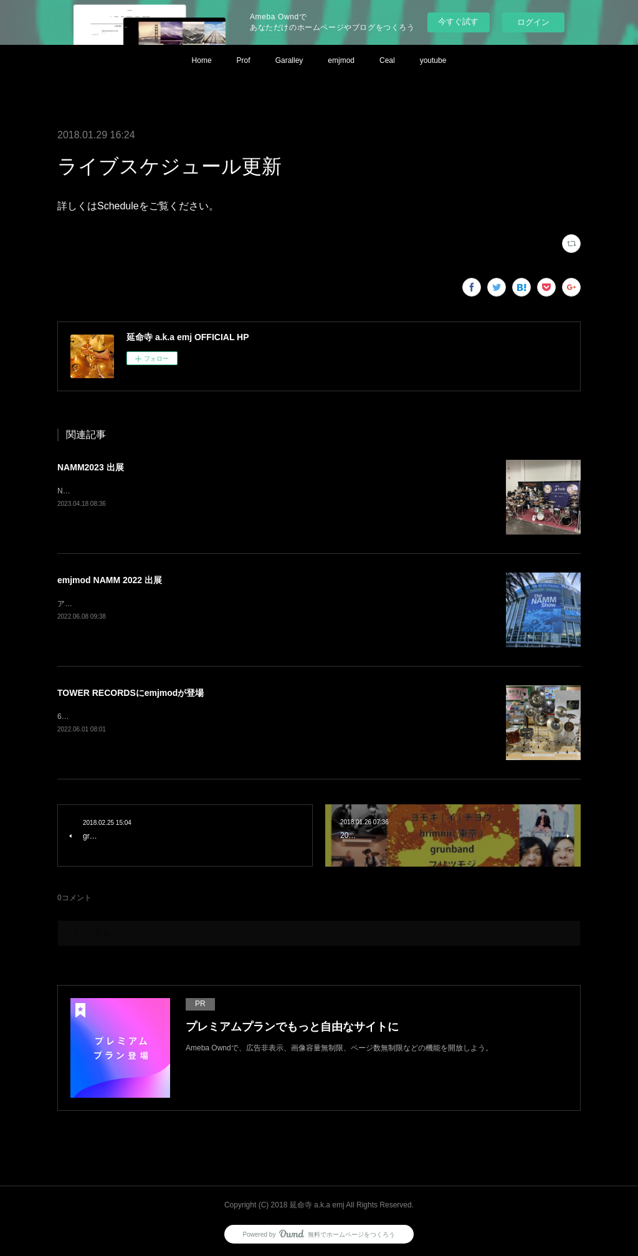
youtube (433, 60)
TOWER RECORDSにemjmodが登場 (130, 693)
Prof (243, 60)
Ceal (387, 60)
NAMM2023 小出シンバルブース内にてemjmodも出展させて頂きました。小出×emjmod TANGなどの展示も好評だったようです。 (275, 491)
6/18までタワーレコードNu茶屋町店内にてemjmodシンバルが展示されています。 (194, 716)
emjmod (341, 60)
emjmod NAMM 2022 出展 (109, 580)
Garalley (289, 60)
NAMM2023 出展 (90, 467)
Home (202, 60)
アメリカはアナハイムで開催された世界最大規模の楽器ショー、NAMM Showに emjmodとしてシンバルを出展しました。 (261, 603)
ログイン (533, 22)
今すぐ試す (458, 21)
